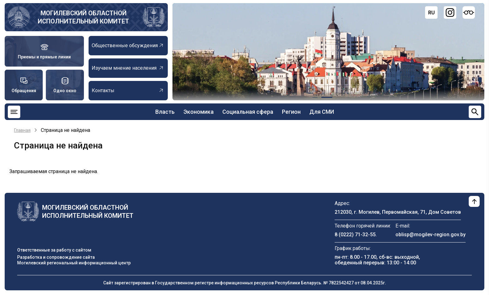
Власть (165, 111)
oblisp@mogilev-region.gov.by (430, 235)
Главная (22, 130)
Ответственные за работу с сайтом (54, 250)
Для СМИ (321, 111)
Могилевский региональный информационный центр (74, 262)
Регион (291, 111)
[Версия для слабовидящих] (468, 12)
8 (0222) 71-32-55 (355, 235)
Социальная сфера (247, 111)
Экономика (198, 111)
